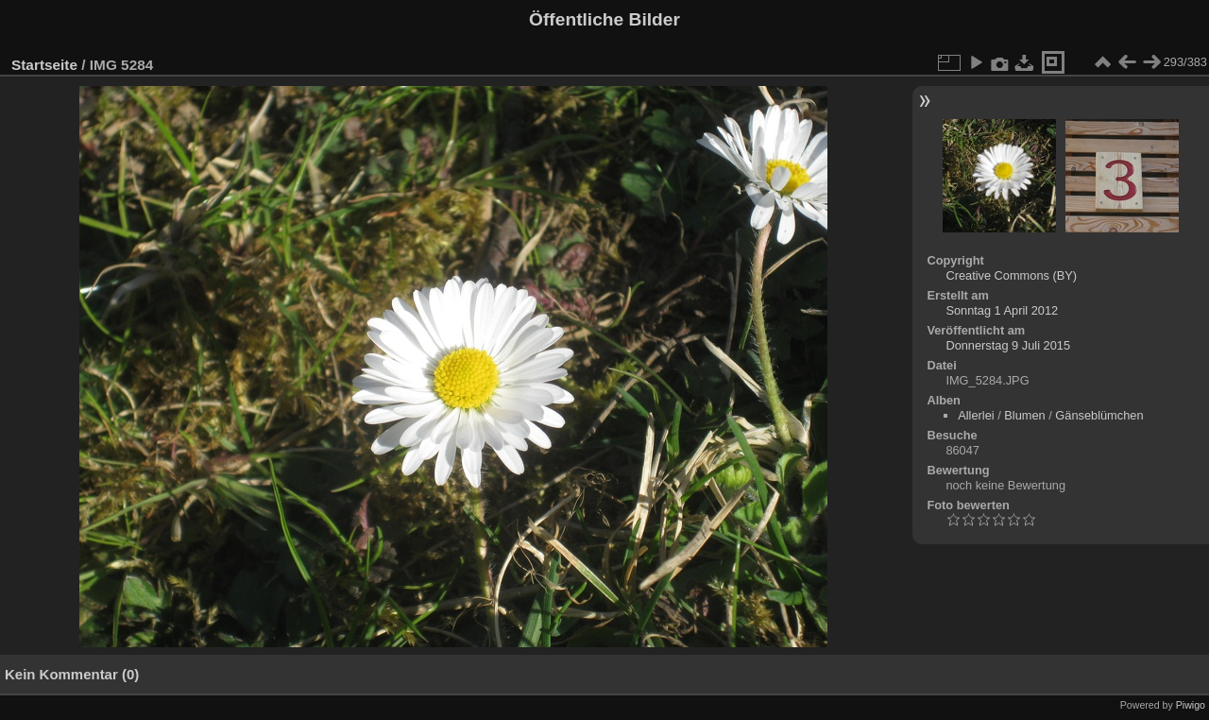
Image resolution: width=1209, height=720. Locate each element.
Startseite (44, 65)
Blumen (1024, 415)
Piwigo (1190, 705)
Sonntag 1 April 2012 (1001, 310)
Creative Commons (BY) (1011, 275)
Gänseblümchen (1099, 415)
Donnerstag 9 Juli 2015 (1007, 345)
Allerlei (976, 415)
